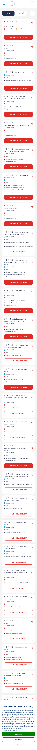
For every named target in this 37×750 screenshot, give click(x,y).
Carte (21, 13)
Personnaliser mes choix (18, 745)
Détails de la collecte (18, 251)
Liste (8, 13)
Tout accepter (18, 734)
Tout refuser (18, 739)
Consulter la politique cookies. (11, 730)
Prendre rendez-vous (18, 37)
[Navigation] (4, 3)
